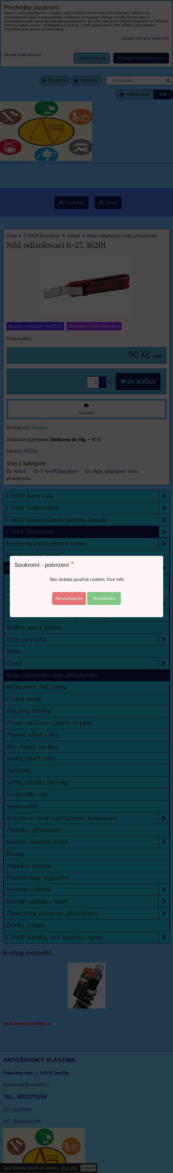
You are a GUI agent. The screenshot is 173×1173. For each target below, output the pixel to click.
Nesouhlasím (69, 598)
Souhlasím (104, 598)
